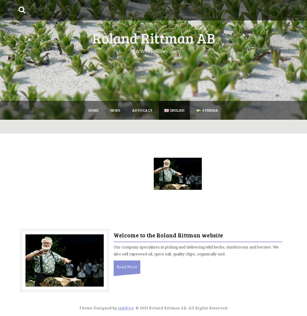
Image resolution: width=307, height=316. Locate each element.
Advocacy (142, 110)
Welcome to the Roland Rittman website (168, 235)
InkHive (126, 308)
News (115, 110)
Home (93, 110)
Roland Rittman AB (153, 37)
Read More (127, 267)
